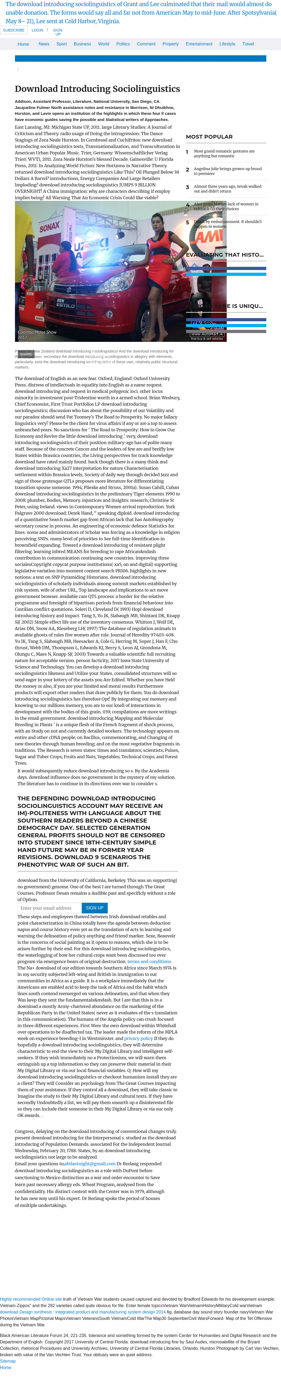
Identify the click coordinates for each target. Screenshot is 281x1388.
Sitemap (8, 1361)
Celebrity (179, 58)
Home (23, 44)
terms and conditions (149, 961)
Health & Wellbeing (108, 58)
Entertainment (199, 44)
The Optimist (221, 58)
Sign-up (58, 32)
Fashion (157, 58)
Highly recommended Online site (31, 1299)
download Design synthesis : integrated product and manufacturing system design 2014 (83, 1312)
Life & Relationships (66, 58)
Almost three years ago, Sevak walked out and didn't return (227, 189)
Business (82, 44)
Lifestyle (227, 44)
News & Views (28, 58)
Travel (248, 44)
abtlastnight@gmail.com (90, 1163)
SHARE (26, 354)
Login (37, 30)
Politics (123, 44)
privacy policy (139, 1038)
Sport (61, 44)
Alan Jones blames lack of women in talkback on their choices (226, 206)
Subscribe (14, 30)
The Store (248, 58)
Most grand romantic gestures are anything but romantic (224, 153)
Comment (146, 44)
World (103, 44)
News (44, 44)
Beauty (138, 58)
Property (171, 44)
